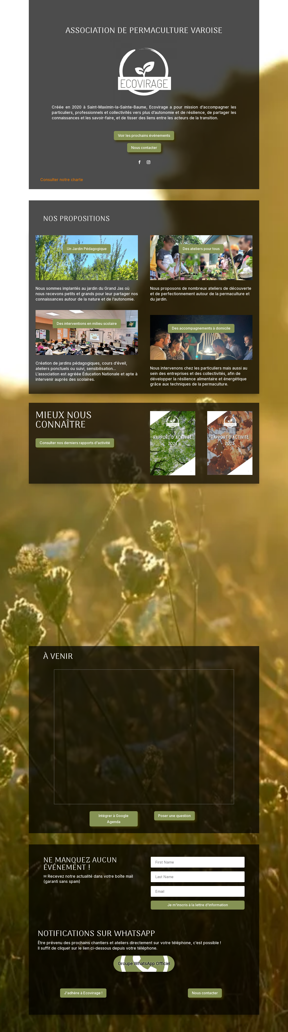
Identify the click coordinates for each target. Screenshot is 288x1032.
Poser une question (174, 815)
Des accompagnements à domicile (201, 328)
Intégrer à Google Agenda (113, 818)
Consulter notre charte (61, 179)
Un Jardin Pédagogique (87, 248)
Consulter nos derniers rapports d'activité (75, 443)
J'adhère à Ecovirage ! (83, 993)
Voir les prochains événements (144, 135)
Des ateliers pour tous (201, 248)
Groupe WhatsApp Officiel (144, 964)
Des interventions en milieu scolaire (87, 323)
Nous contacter (144, 147)
